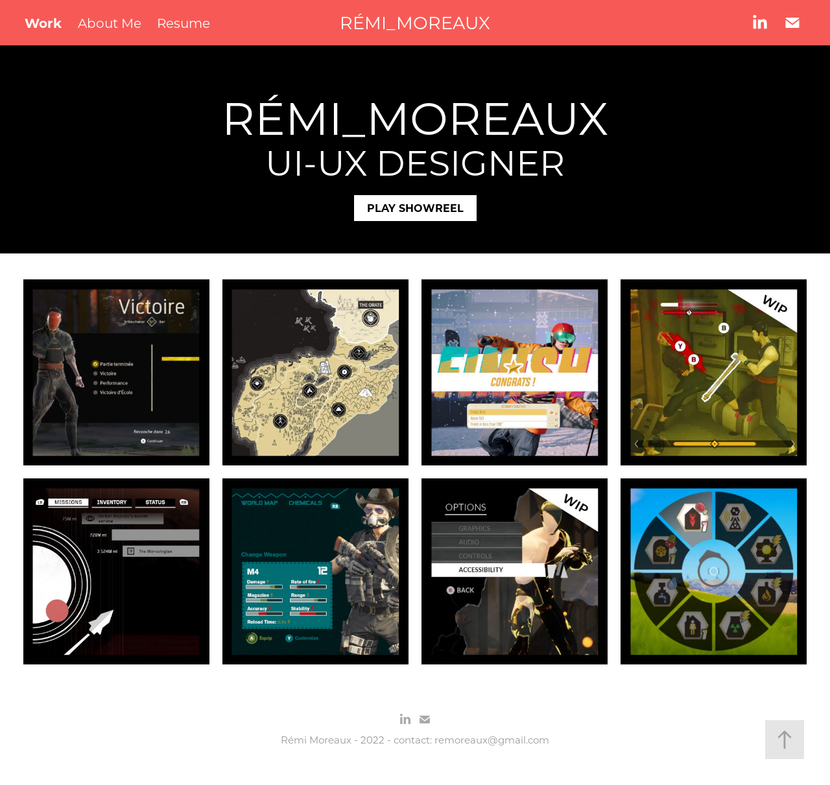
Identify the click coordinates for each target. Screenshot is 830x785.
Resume (183, 22)
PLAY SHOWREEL (415, 208)
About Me (109, 22)
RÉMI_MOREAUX (415, 22)
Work (43, 22)
